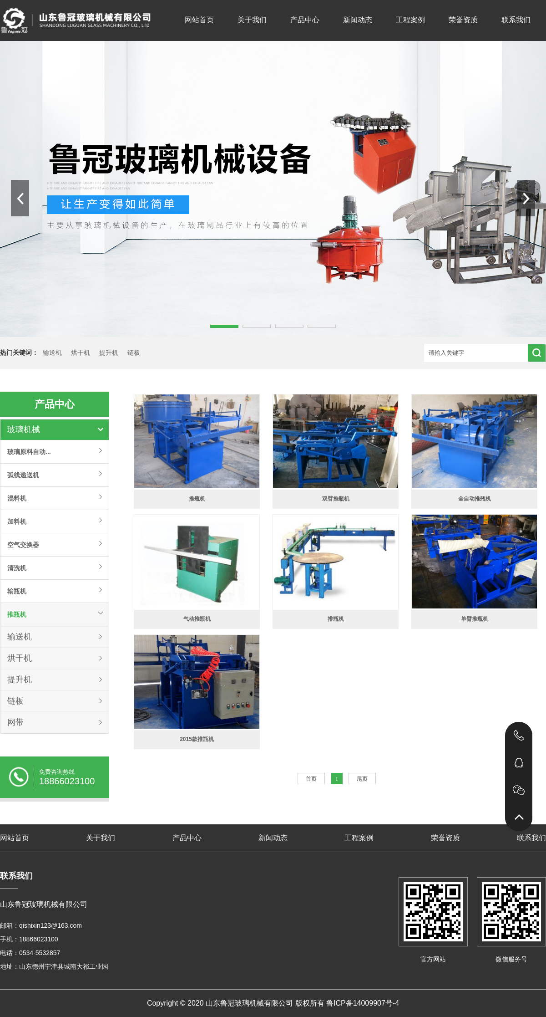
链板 (133, 352)
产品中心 (304, 20)
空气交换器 (23, 544)
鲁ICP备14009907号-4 (362, 1003)
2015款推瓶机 (197, 739)
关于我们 (252, 20)
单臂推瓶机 (474, 619)
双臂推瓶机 (335, 499)
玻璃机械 (23, 429)
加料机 (16, 521)
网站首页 (199, 20)
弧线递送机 (23, 475)
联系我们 (516, 20)
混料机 (16, 498)
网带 (15, 722)
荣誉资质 (463, 20)
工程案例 (410, 20)
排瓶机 (336, 619)
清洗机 (16, 568)
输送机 (52, 352)
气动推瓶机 (197, 619)
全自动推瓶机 (474, 499)
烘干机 (80, 352)
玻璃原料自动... (29, 451)
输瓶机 (16, 591)
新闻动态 (357, 20)
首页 (311, 779)
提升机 (108, 352)
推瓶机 (16, 614)
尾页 (362, 779)
